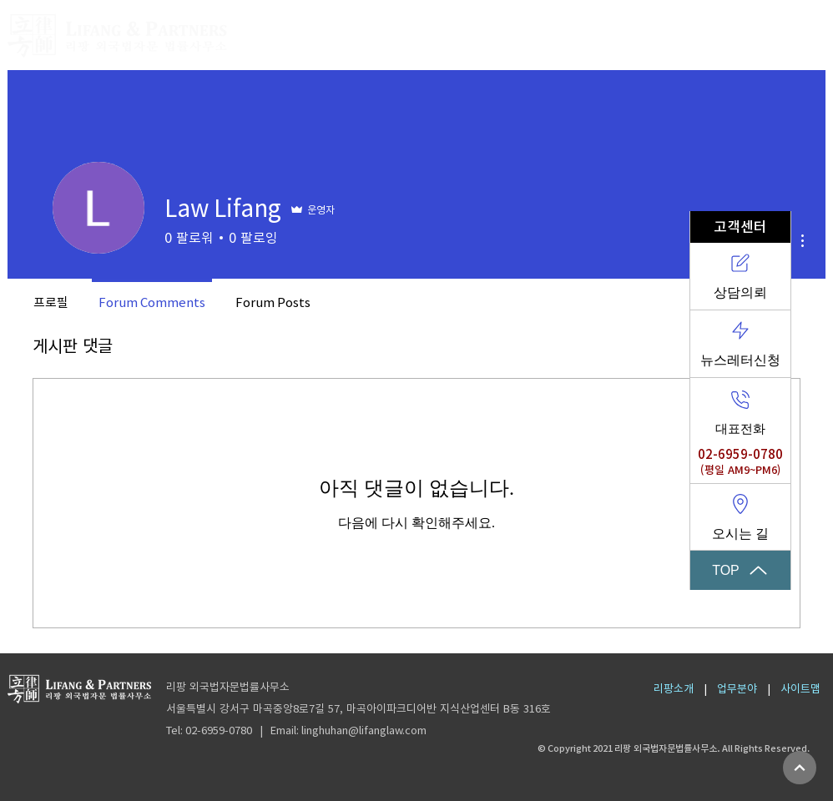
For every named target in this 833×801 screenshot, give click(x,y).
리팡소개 (674, 688)
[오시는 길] (740, 517)
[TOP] (740, 570)
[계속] (799, 767)
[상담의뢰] (740, 276)
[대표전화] (740, 412)
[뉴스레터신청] (740, 344)
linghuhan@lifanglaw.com (364, 730)
